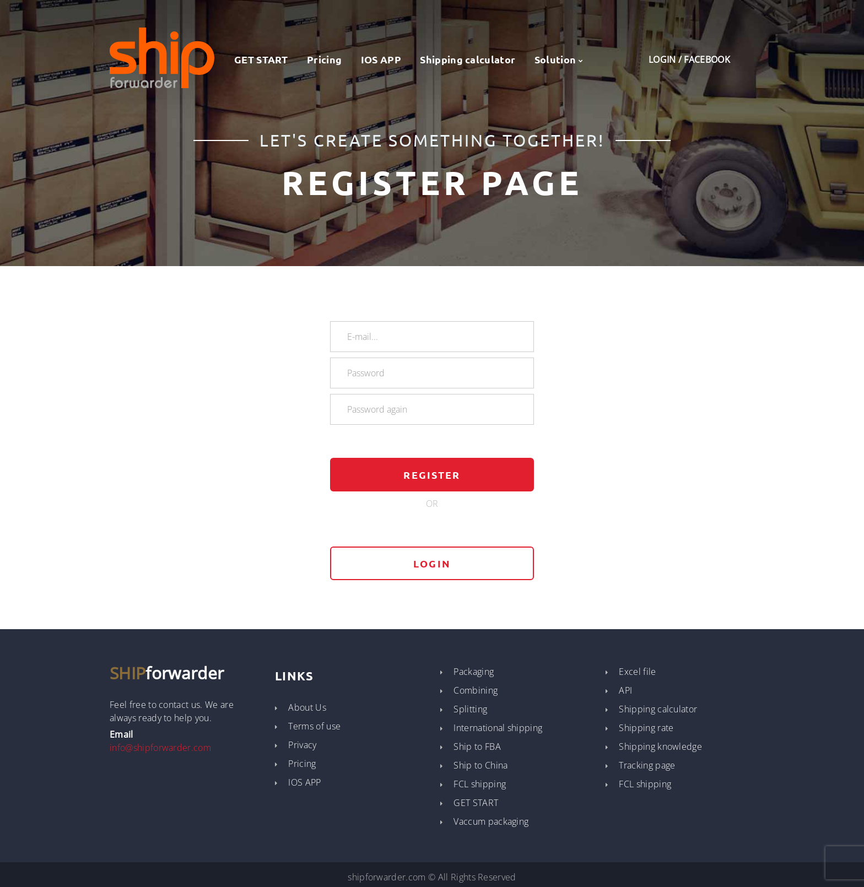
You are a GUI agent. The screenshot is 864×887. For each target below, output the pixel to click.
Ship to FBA (477, 746)
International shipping (497, 728)
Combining (475, 690)
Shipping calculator (467, 59)
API (625, 690)
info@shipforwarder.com (160, 748)
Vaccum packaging (490, 821)
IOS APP (381, 59)
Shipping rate (646, 728)
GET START (254, 59)
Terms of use (314, 726)
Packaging (473, 672)
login (432, 563)
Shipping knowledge (660, 746)
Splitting (470, 709)
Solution (555, 59)
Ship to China (480, 765)
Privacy (302, 745)
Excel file (637, 672)
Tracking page (647, 765)
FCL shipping (479, 784)
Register (431, 474)
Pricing (324, 59)
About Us (307, 707)
